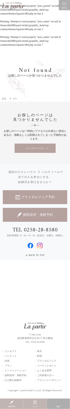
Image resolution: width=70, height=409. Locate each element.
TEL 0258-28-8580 (35, 230)
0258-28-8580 (38, 341)
